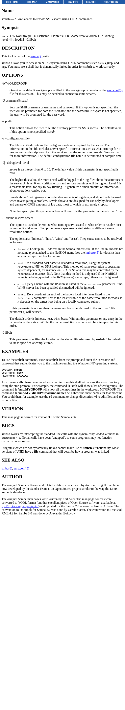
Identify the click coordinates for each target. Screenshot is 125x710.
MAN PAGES (52, 2)
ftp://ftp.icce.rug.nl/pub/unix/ (20, 508)
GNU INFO (73, 2)
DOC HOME (12, 2)
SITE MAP (32, 2)
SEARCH (90, 2)
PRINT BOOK (111, 2)
